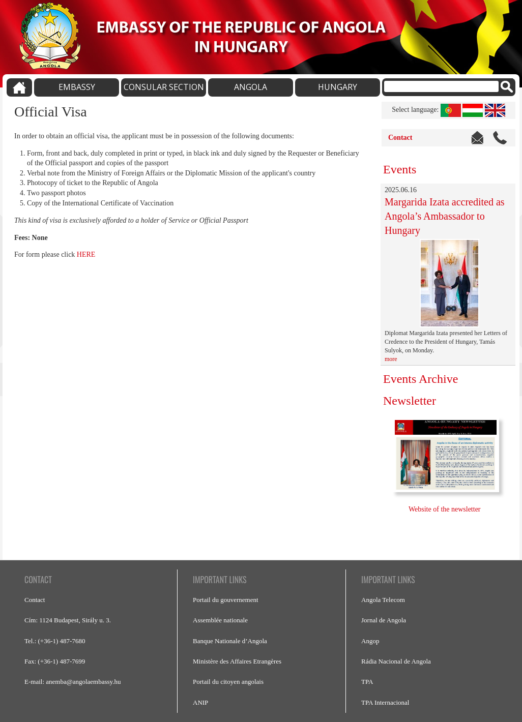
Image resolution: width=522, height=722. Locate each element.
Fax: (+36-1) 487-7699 (54, 661)
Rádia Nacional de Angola (396, 661)
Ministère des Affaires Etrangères (237, 661)
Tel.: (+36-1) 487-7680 (54, 641)
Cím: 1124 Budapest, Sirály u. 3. (67, 620)
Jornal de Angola (383, 620)
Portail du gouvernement (225, 600)
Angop (370, 641)
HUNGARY (337, 87)
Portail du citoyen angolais (228, 681)
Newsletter (409, 400)
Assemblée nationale (220, 620)
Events (399, 169)
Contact (400, 137)
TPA (367, 681)
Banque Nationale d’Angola (230, 641)
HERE (86, 254)
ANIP (200, 702)
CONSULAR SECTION (164, 87)
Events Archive (420, 378)
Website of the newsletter (445, 509)
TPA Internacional (385, 702)
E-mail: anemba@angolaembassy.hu (72, 681)
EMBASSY (77, 87)
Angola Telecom (383, 600)
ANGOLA (250, 87)
